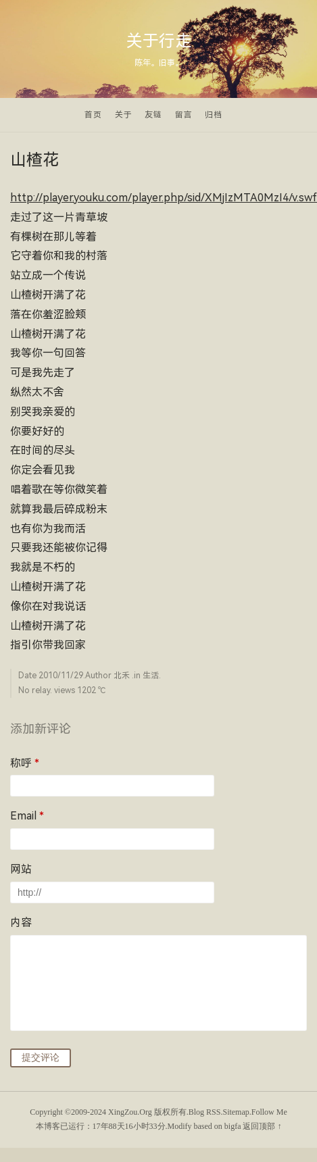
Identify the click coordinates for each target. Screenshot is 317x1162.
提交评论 (40, 1057)
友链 (153, 115)
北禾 (122, 675)
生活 (151, 675)
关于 (123, 115)
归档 (213, 115)
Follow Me (269, 1112)
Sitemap (235, 1112)
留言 (184, 115)
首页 (93, 115)
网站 (21, 869)
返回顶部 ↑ (262, 1126)
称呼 (24, 763)
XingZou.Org (130, 1112)
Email (27, 816)
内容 (21, 922)
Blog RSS (205, 1112)
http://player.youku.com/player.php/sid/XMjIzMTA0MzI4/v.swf (163, 197)
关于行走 (158, 41)
